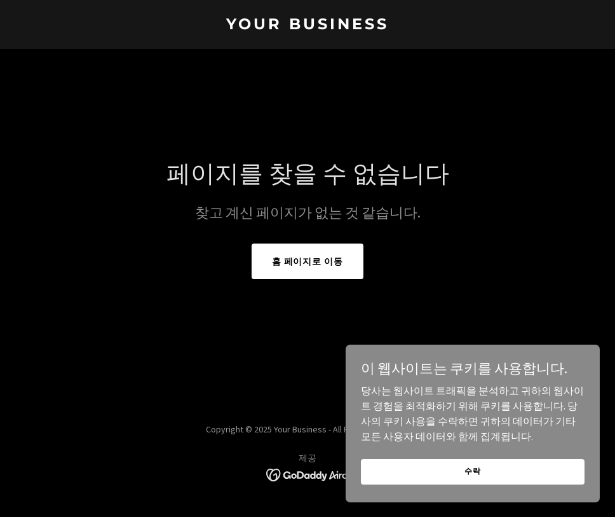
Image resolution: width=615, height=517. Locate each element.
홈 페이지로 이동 (308, 261)
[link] (307, 25)
